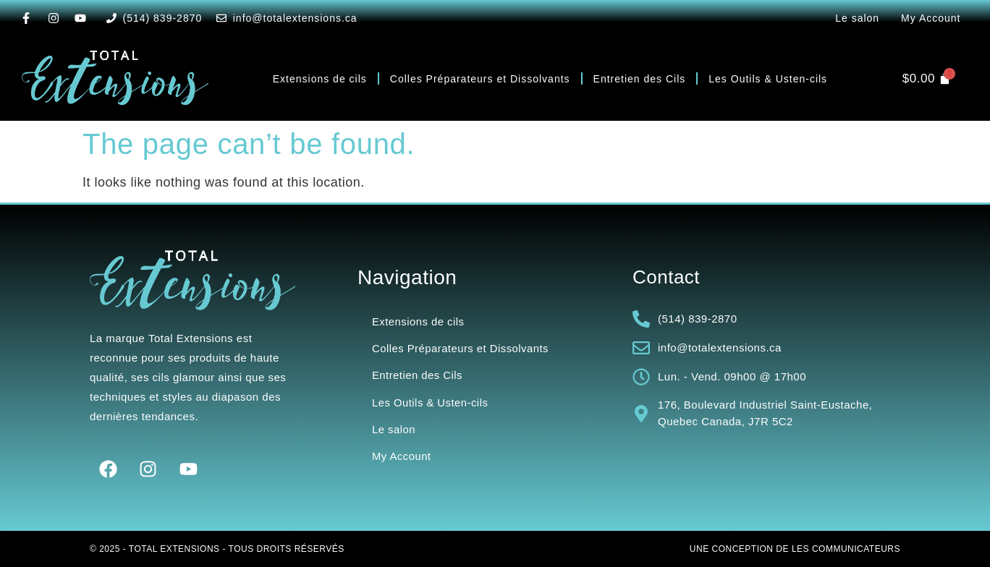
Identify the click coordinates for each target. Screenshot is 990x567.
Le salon (857, 18)
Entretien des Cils (639, 79)
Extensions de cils (320, 79)
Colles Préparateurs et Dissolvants (480, 79)
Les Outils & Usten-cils (767, 79)
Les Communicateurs (846, 549)
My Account (930, 18)
